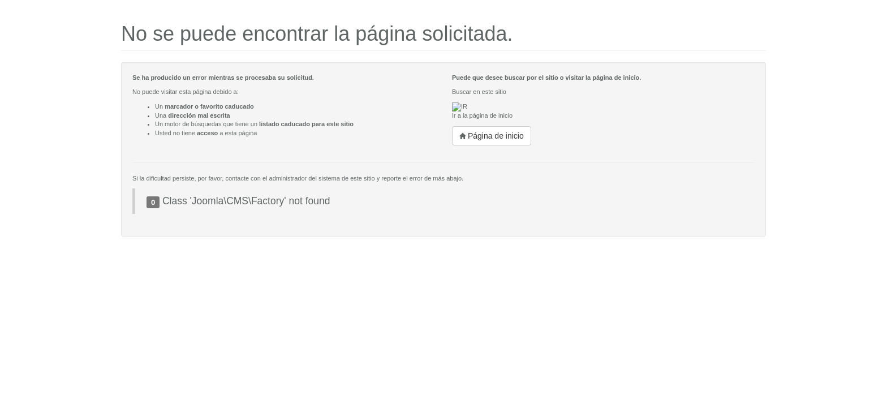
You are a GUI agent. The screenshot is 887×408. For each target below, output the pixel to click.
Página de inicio (491, 135)
